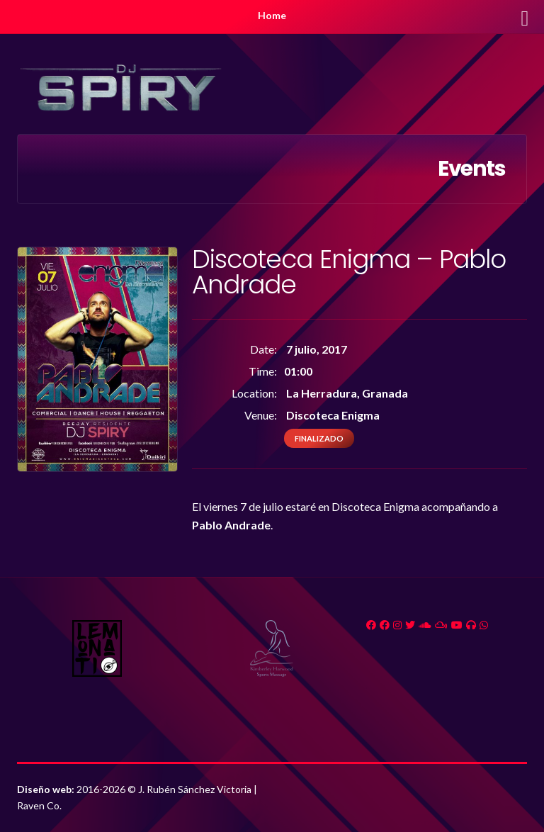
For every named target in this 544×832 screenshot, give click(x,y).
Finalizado (319, 438)
